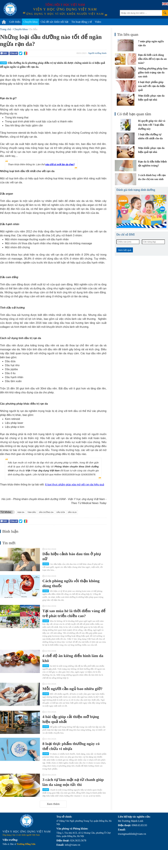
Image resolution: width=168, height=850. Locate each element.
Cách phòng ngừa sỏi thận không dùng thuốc (70, 583)
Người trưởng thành (97, 53)
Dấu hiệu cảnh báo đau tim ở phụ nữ (71, 556)
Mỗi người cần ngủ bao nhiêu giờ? (72, 689)
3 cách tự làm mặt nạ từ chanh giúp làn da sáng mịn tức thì (73, 782)
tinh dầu (31, 512)
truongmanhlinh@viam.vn (132, 833)
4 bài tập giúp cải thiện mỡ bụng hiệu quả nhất (70, 719)
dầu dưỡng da (46, 512)
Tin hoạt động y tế (81, 21)
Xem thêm (53, 804)
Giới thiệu (14, 21)
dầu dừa (61, 512)
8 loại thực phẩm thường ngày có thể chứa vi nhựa (71, 746)
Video (98, 21)
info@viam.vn (72, 844)
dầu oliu (72, 512)
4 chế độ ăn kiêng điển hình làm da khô (72, 658)
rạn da (20, 512)
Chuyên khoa (30, 21)
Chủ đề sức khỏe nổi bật (54, 21)
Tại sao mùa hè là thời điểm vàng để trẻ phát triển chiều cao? (73, 613)
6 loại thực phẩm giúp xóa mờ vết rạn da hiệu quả (74, 484)
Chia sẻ (13, 53)
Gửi (3, 53)
